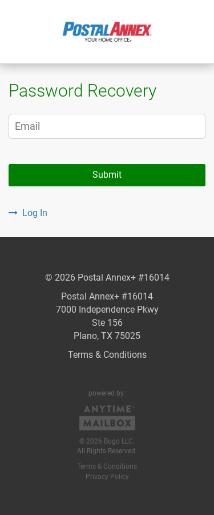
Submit (107, 174)
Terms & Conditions (107, 354)
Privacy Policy (107, 477)
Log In (28, 212)
